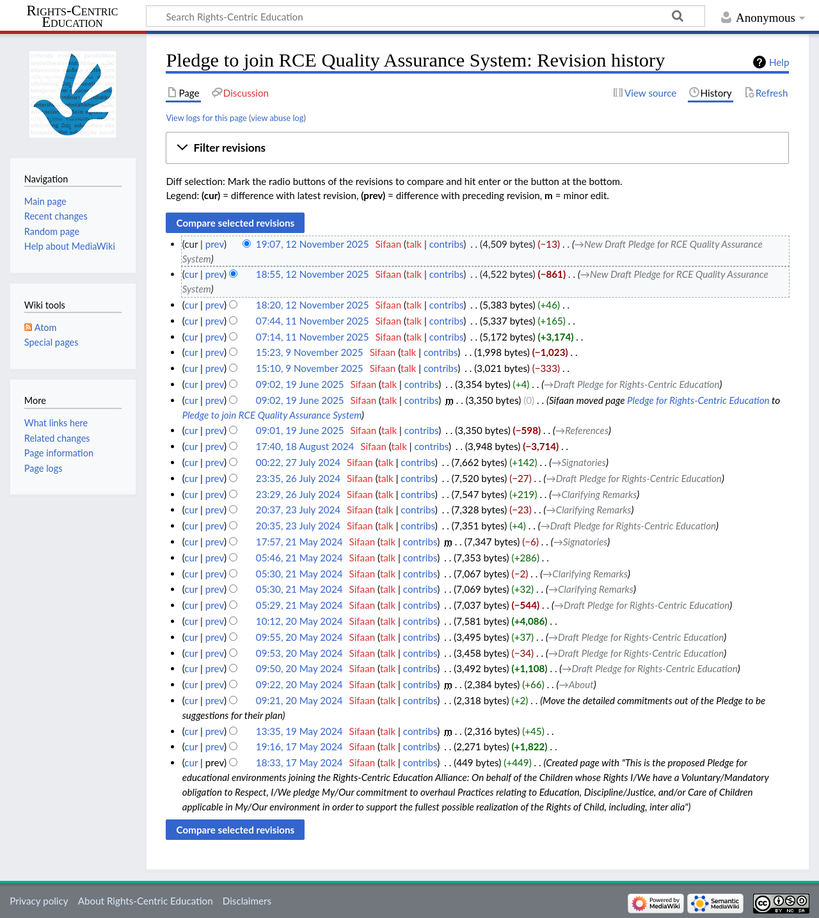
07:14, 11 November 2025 (312, 336)
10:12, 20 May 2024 (299, 621)
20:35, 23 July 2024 (298, 525)
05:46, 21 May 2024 (299, 557)
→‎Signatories (579, 462)
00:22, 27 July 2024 (298, 462)
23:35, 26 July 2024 (298, 478)
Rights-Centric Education (72, 16)
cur (191, 274)
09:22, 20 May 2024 (299, 684)
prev (214, 244)
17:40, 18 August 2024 (305, 446)
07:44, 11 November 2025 (312, 320)
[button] (477, 147)
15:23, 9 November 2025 (309, 352)
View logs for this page (206, 118)
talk (414, 244)
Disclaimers (247, 900)
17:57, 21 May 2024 (299, 541)
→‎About (576, 684)
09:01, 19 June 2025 (300, 430)
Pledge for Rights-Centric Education (698, 400)
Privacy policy (39, 900)
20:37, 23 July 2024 (298, 509)
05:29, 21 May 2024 (299, 605)
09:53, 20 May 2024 (299, 653)
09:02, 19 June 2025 (300, 384)
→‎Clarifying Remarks (594, 494)
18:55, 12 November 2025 (312, 274)
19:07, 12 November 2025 (312, 244)
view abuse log (277, 118)
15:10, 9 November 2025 (309, 368)
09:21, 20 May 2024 (299, 700)
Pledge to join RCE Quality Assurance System (272, 415)
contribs (446, 244)
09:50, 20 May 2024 (299, 668)
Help (779, 62)
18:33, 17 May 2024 (299, 762)
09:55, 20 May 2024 (299, 637)
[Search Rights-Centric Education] (425, 16)
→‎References (581, 430)
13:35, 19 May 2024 (299, 731)
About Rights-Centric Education (145, 900)
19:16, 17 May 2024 (299, 746)
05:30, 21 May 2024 (299, 573)
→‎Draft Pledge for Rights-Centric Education (631, 384)
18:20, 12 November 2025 (312, 304)
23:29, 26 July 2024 (298, 494)
